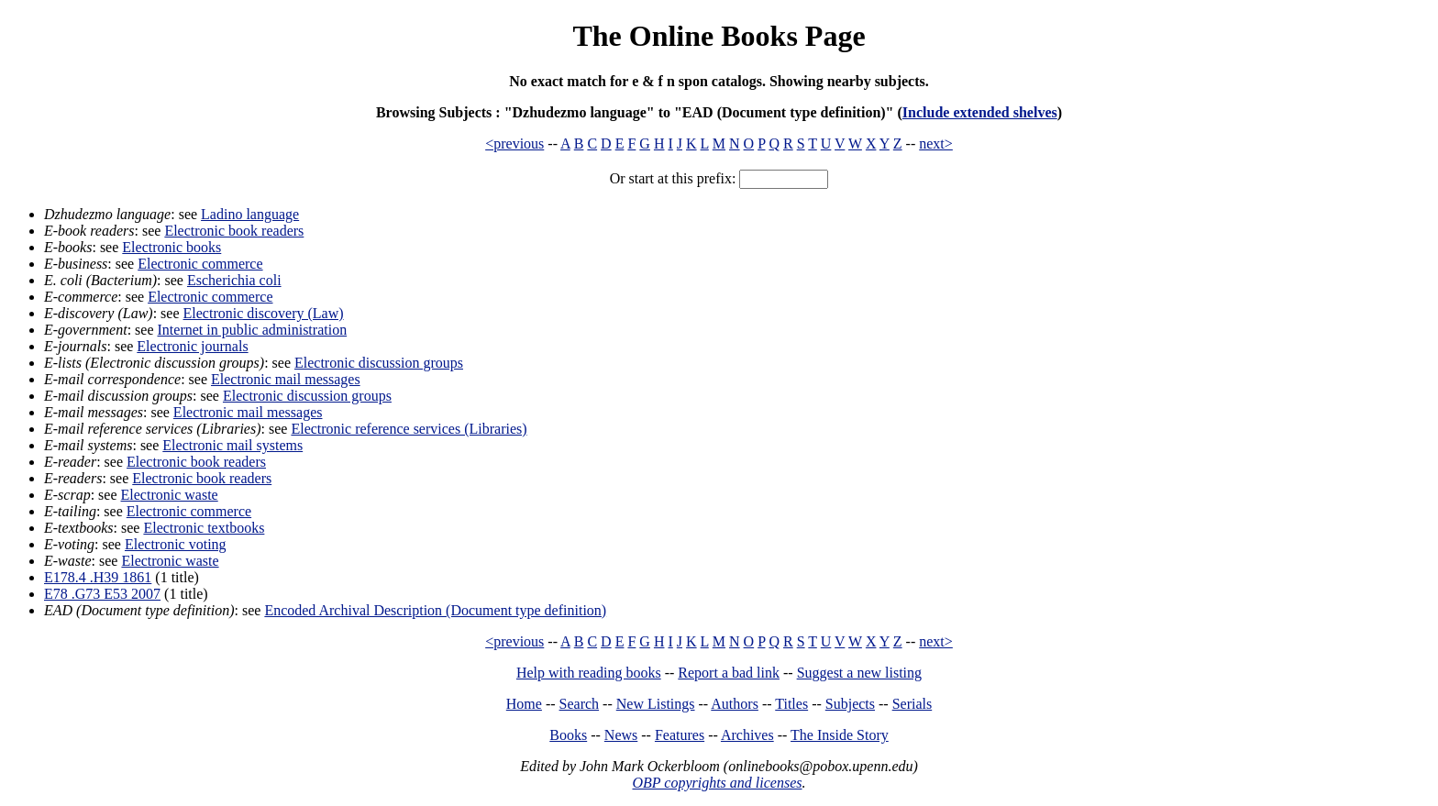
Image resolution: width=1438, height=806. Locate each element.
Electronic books (171, 247)
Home (524, 704)
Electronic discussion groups (378, 362)
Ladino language (250, 214)
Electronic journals (192, 346)
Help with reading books (588, 672)
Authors (734, 704)
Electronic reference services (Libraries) (408, 428)
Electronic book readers (234, 230)
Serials (912, 704)
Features (679, 735)
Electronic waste (169, 494)
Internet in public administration (253, 329)
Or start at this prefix (671, 178)
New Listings (655, 704)
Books (568, 735)
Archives (747, 735)
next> (936, 143)
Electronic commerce (200, 263)
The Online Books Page (718, 35)
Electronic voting (176, 544)
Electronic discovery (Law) (263, 313)
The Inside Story (840, 735)
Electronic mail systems (232, 445)
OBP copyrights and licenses (717, 782)
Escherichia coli (234, 280)
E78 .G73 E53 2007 (102, 594)
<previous (514, 143)
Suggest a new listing (859, 672)
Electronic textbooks (203, 527)
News (620, 735)
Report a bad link (729, 672)
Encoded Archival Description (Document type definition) (435, 610)
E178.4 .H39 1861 (97, 577)
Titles (791, 704)
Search (579, 704)
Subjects (850, 704)
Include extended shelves (979, 112)
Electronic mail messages (285, 379)
